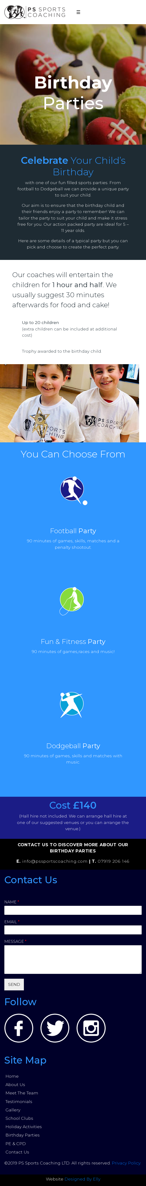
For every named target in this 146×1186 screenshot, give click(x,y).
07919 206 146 (114, 861)
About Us (15, 1084)
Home (12, 1076)
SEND (14, 984)
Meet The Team (21, 1092)
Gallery (12, 1109)
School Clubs (19, 1118)
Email (12, 922)
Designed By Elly (82, 1178)
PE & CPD (15, 1143)
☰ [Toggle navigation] (78, 12)
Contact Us (17, 1151)
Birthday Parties (22, 1134)
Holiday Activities (23, 1126)
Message (15, 941)
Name (11, 902)
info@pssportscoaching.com (55, 861)
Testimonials (18, 1101)
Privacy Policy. (126, 1162)
